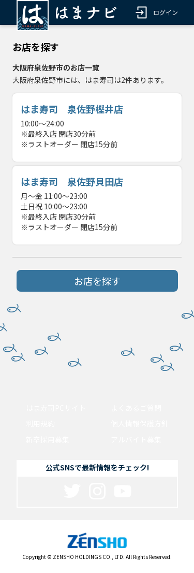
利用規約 (40, 423)
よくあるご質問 (136, 408)
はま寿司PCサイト (56, 408)
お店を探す (97, 281)
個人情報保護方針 (140, 423)
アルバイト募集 (136, 439)
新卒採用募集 (47, 439)
